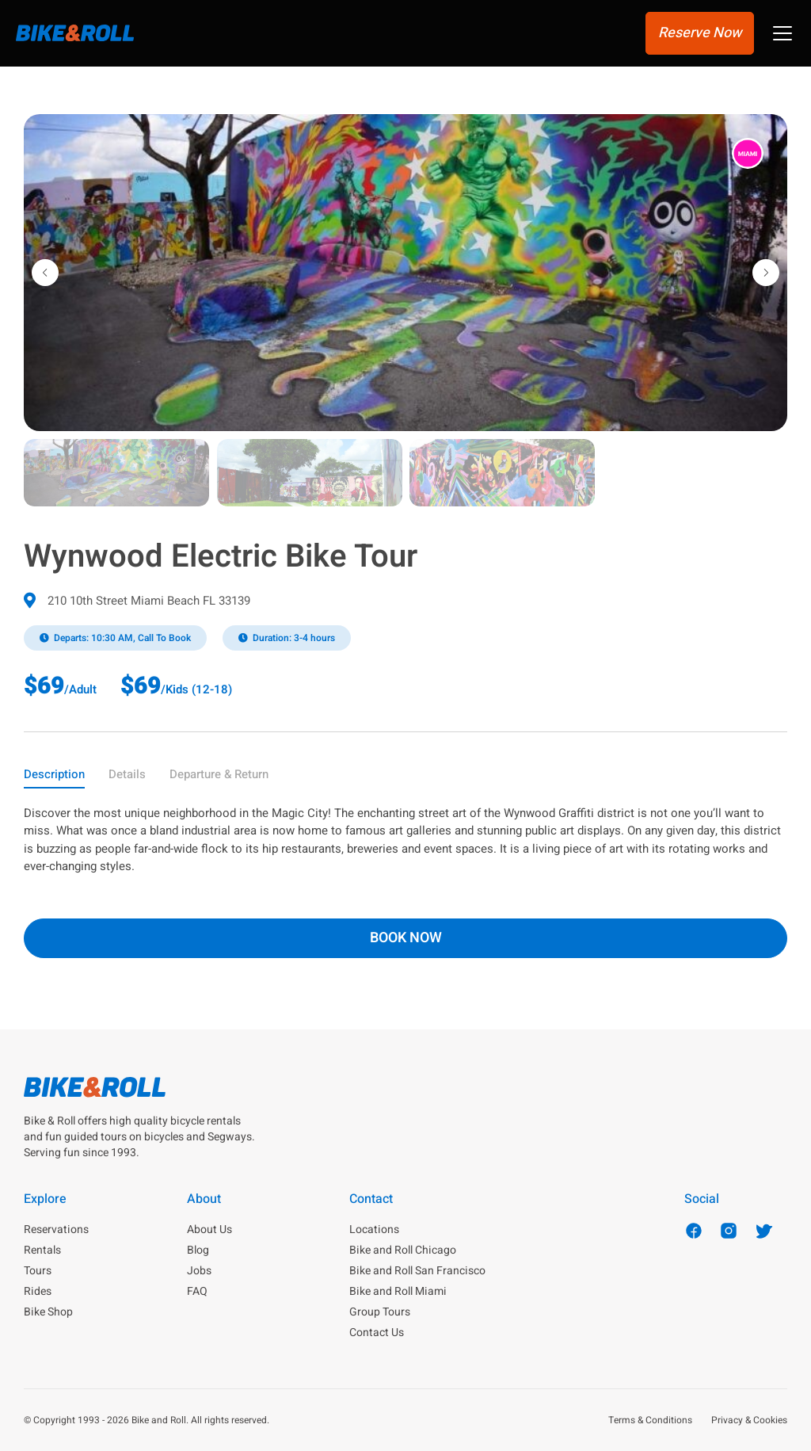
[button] (782, 35)
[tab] (54, 777)
